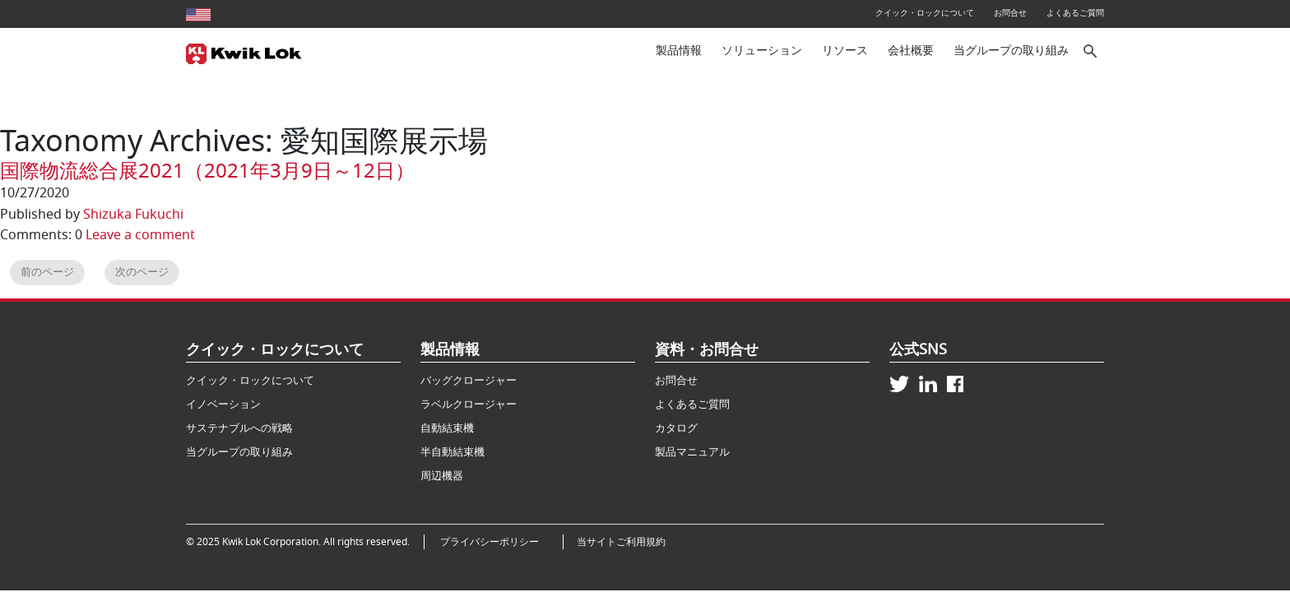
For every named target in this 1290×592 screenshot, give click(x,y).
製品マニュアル (692, 452)
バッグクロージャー (468, 380)
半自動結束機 (452, 452)
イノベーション (223, 404)
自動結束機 (447, 428)
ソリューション (762, 50)
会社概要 (911, 50)
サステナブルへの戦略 (239, 428)
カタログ (676, 428)
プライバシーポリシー (494, 541)
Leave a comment (140, 235)
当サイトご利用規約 (621, 541)
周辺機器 (441, 475)
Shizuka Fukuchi (133, 214)
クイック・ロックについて (924, 13)
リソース (845, 50)
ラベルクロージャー (468, 404)
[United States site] (198, 13)
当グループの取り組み (1011, 50)
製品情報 (679, 50)
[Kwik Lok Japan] (244, 52)
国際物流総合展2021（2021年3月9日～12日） (207, 171)
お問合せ (1010, 13)
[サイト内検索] (1091, 51)
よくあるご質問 (1075, 13)
